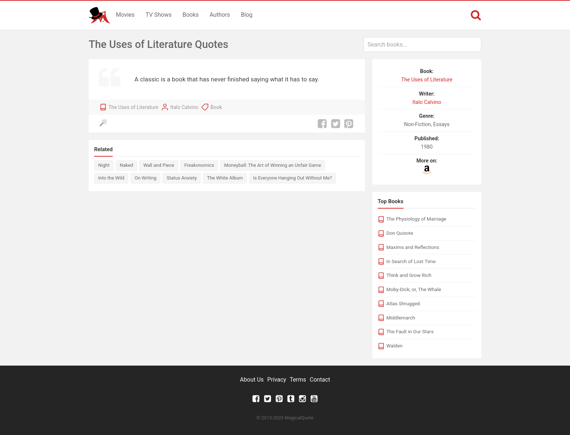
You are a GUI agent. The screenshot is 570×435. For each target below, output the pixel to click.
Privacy (276, 379)
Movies (125, 14)
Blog (247, 14)
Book (216, 107)
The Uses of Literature (133, 107)
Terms (298, 379)
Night (103, 165)
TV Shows (158, 14)
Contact (320, 379)
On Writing (145, 178)
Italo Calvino (184, 107)
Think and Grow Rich (408, 275)
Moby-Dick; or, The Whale (413, 289)
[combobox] (422, 44)
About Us (252, 379)
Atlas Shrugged (403, 303)
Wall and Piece (158, 165)
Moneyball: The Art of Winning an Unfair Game (272, 165)
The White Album (225, 178)
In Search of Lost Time (411, 261)
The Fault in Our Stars (410, 331)
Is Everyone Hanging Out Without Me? (292, 178)
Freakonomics (199, 165)
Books (190, 14)
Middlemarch (400, 318)
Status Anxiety (181, 178)
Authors (220, 14)
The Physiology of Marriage (416, 219)
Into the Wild (111, 178)
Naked (126, 165)
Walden (394, 346)
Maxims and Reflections (412, 247)
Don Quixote (399, 233)
